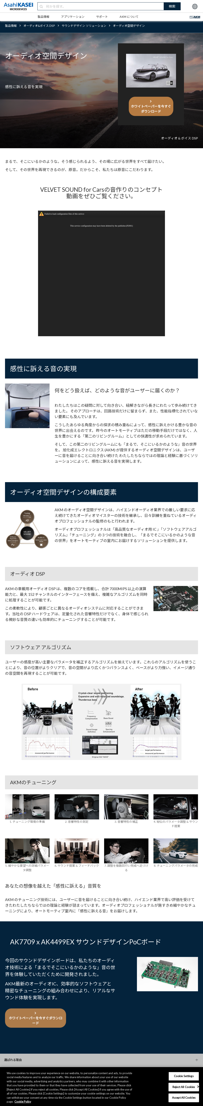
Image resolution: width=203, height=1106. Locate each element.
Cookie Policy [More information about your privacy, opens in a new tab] (22, 1101)
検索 (172, 6)
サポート (102, 16)
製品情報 (43, 16)
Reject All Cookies (183, 1087)
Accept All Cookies (183, 1097)
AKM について (129, 16)
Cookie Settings (184, 1076)
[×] (198, 1086)
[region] (101, 1086)
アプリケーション (72, 16)
